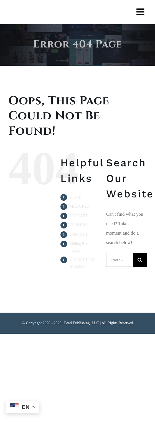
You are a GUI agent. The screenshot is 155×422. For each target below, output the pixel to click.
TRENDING (80, 225)
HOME (75, 197)
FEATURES (79, 206)
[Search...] (119, 260)
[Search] (140, 260)
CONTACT (79, 234)
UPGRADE (79, 216)
